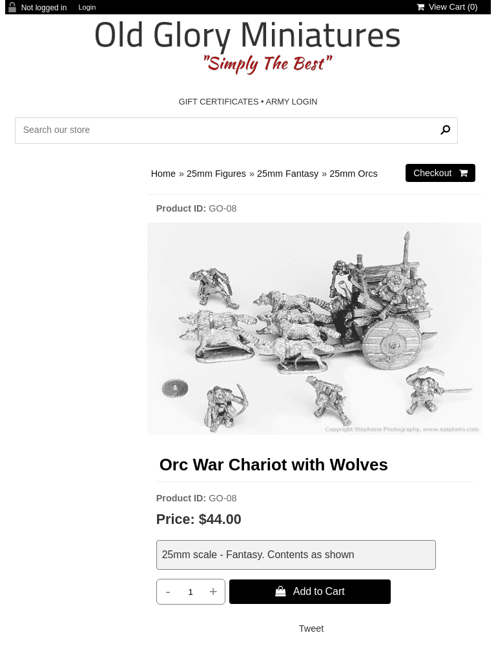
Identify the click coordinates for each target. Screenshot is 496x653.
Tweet (311, 628)
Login (87, 7)
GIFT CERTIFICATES (219, 101)
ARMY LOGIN (291, 101)
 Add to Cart (310, 591)
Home (163, 173)
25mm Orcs (353, 173)
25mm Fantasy (287, 173)
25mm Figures (216, 173)
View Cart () (447, 7)
